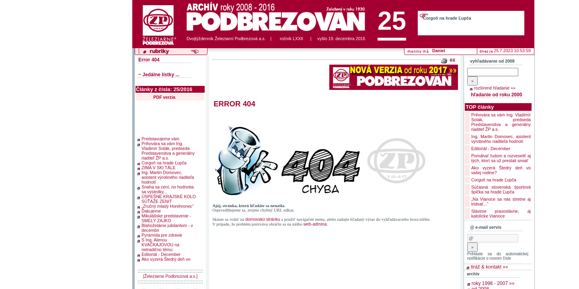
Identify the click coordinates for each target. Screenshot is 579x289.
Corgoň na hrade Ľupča (447, 18)
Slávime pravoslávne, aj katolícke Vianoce (501, 213)
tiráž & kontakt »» (489, 267)
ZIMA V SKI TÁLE (159, 166)
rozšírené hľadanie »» (494, 87)
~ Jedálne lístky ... (158, 74)
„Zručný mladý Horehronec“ (168, 205)
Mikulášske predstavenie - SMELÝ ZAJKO (166, 217)
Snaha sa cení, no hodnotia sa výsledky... (168, 188)
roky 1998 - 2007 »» (493, 283)
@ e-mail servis (485, 227)
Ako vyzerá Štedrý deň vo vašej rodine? (166, 260)
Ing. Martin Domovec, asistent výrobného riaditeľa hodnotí (168, 176)
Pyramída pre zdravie (162, 234)
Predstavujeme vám (160, 137)
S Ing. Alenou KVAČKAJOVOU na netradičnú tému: (160, 243)
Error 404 (149, 60)
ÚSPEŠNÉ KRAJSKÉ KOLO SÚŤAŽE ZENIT (169, 198)
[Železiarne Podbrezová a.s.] (170, 276)
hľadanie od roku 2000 (496, 95)
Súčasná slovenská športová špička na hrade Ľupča (501, 189)
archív (473, 273)
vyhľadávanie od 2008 (492, 61)
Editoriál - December (161, 253)
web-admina (314, 224)
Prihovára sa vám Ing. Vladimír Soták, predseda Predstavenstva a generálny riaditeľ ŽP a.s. (168, 149)
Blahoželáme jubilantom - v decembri (167, 227)
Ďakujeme (151, 210)
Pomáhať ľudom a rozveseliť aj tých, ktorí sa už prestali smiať (501, 158)
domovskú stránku (262, 219)
